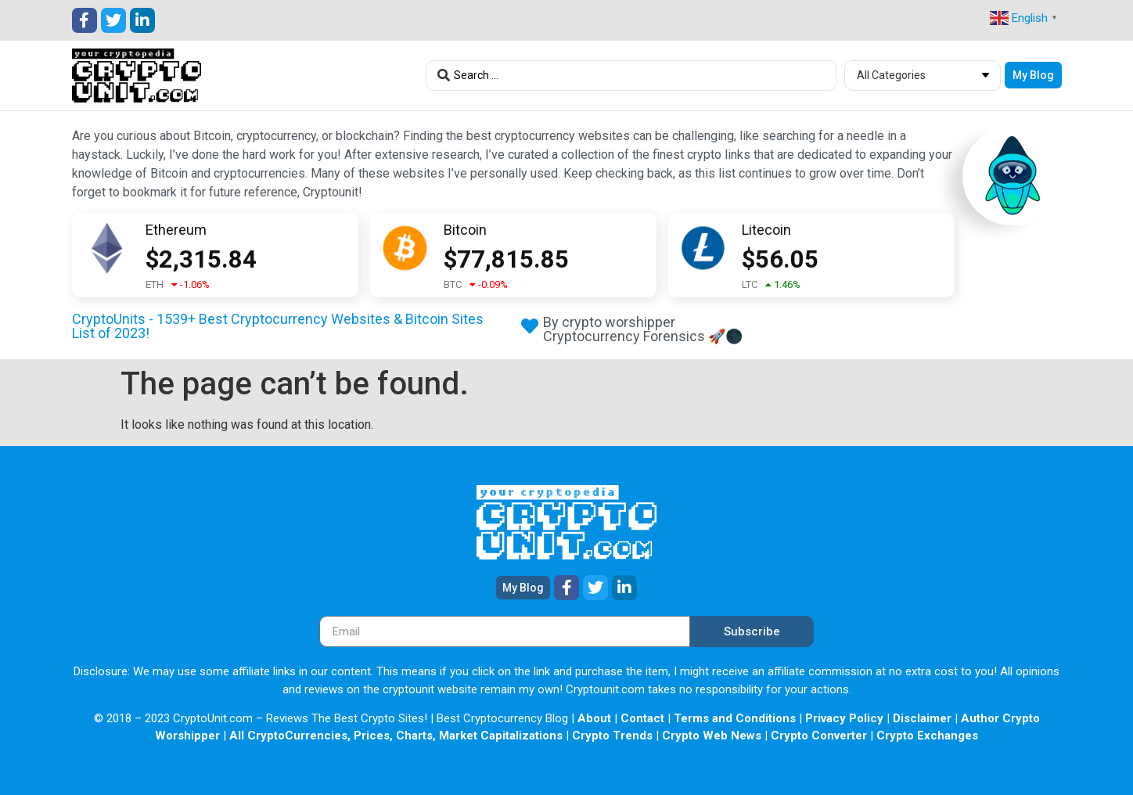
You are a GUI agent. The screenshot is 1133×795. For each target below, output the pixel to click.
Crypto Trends (612, 735)
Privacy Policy (844, 718)
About (594, 718)
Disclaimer (922, 718)
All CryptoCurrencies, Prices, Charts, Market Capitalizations (396, 735)
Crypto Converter (819, 735)
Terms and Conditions (735, 718)
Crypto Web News (711, 735)
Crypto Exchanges (927, 735)
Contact (642, 718)
